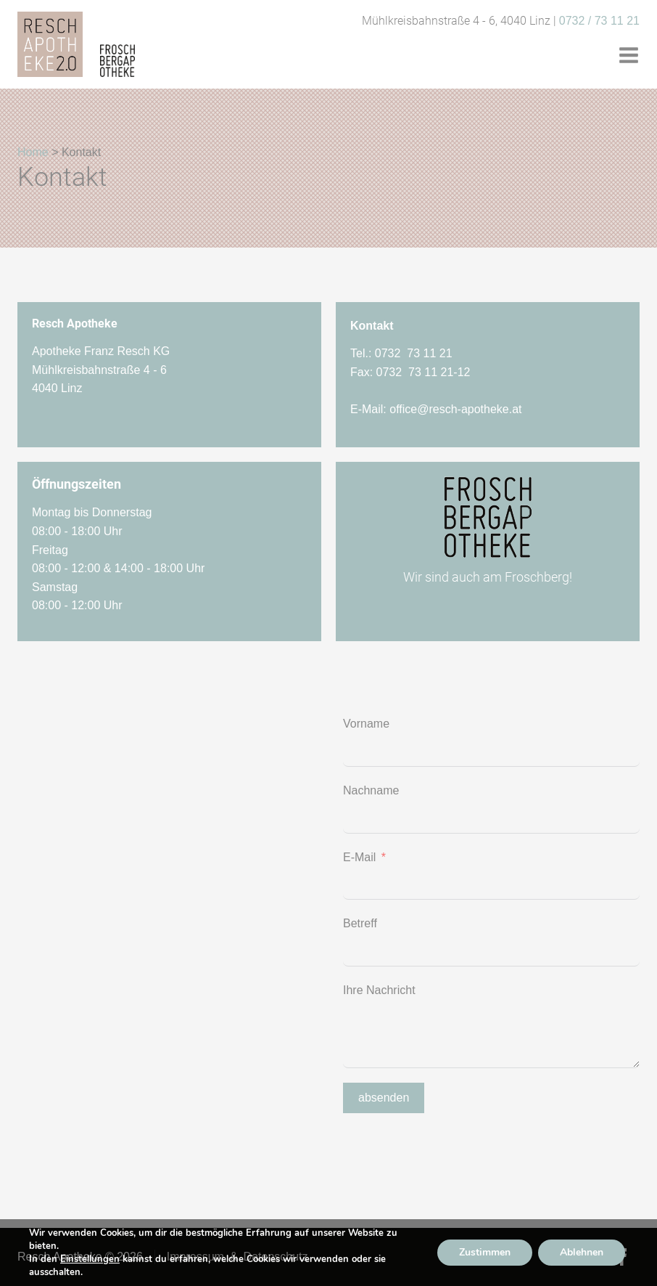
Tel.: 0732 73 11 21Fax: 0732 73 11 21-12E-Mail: (436, 381)
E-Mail (359, 857)
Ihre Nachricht (379, 990)
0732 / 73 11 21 (599, 21)
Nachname (371, 790)
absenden (383, 1097)
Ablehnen (581, 1252)
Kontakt (372, 326)
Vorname (366, 723)
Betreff (360, 923)
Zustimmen (485, 1252)
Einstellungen (90, 1259)
